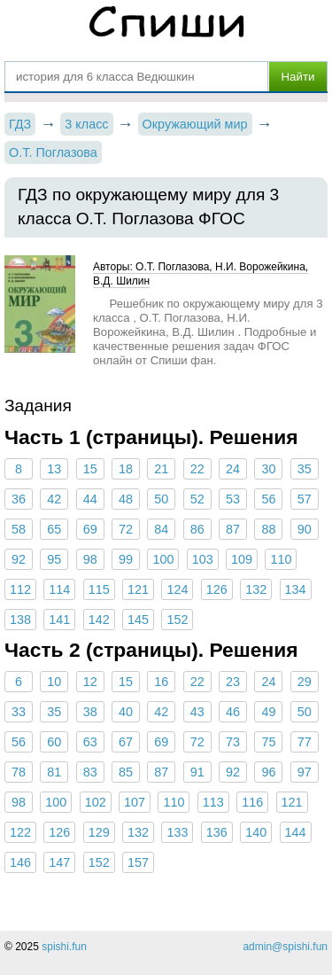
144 (295, 832)
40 (126, 712)
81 (54, 772)
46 (233, 712)
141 (59, 619)
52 (197, 499)
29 (304, 682)
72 (126, 529)
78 (19, 772)
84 (161, 529)
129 (99, 832)
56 (268, 499)
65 (54, 529)
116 (252, 802)
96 (268, 772)
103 (202, 559)
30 (268, 469)
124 (177, 589)
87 (233, 529)
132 (255, 589)
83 (90, 772)
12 (90, 682)
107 (134, 802)
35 (304, 469)
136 (217, 832)
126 (217, 589)
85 (126, 772)
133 (177, 832)
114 (59, 589)
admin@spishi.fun (285, 946)
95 (54, 559)
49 (268, 712)
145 (138, 619)
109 (241, 559)
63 (90, 742)
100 (163, 559)
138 (20, 619)
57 (304, 499)
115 (99, 589)
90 (304, 529)
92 (19, 559)
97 (304, 772)
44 (90, 499)
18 (126, 469)
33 (19, 712)
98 (90, 559)
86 (197, 529)
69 (90, 529)
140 (255, 832)
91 (197, 772)
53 (233, 499)
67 (126, 742)
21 (161, 469)
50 (161, 499)
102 (95, 802)
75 (268, 742)
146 (20, 862)
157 (138, 862)
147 (59, 862)
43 (197, 712)
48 (126, 499)
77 (304, 742)
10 (54, 682)
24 (233, 469)
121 (138, 589)
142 (99, 619)
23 (233, 682)
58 (19, 529)
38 (90, 712)
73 (233, 742)
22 (197, 469)
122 (20, 832)
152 (177, 619)
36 (19, 499)
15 (90, 469)
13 (54, 469)
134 (295, 589)
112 (20, 589)
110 (280, 559)
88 (268, 529)
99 (126, 559)
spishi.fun (64, 946)
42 (54, 499)
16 (161, 682)
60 (54, 742)
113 (213, 802)
